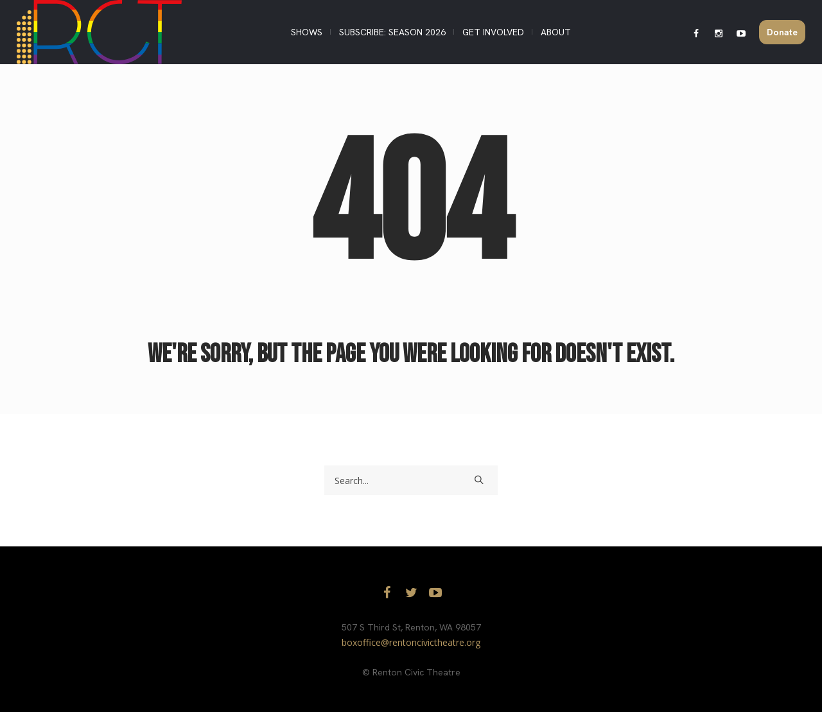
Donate (782, 32)
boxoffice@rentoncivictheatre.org (411, 642)
